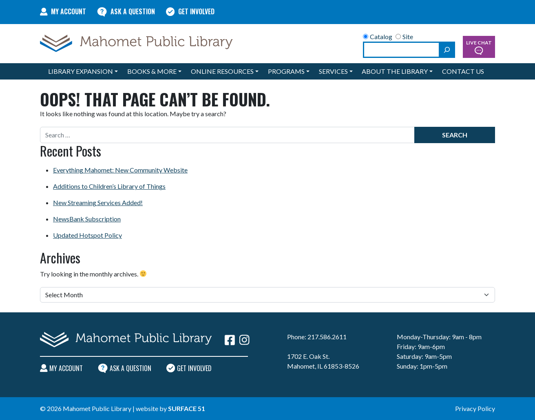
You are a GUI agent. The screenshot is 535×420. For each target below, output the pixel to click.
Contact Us (463, 71)
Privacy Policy (475, 408)
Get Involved (190, 11)
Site (404, 36)
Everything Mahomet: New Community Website (120, 170)
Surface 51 (186, 408)
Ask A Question (126, 11)
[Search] (447, 50)
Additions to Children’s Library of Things (109, 186)
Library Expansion (80, 71)
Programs (286, 71)
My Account (63, 11)
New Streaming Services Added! (98, 202)
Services (333, 71)
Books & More (152, 71)
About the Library (395, 71)
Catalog (377, 36)
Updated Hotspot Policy (87, 235)
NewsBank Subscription (87, 219)
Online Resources (222, 71)
